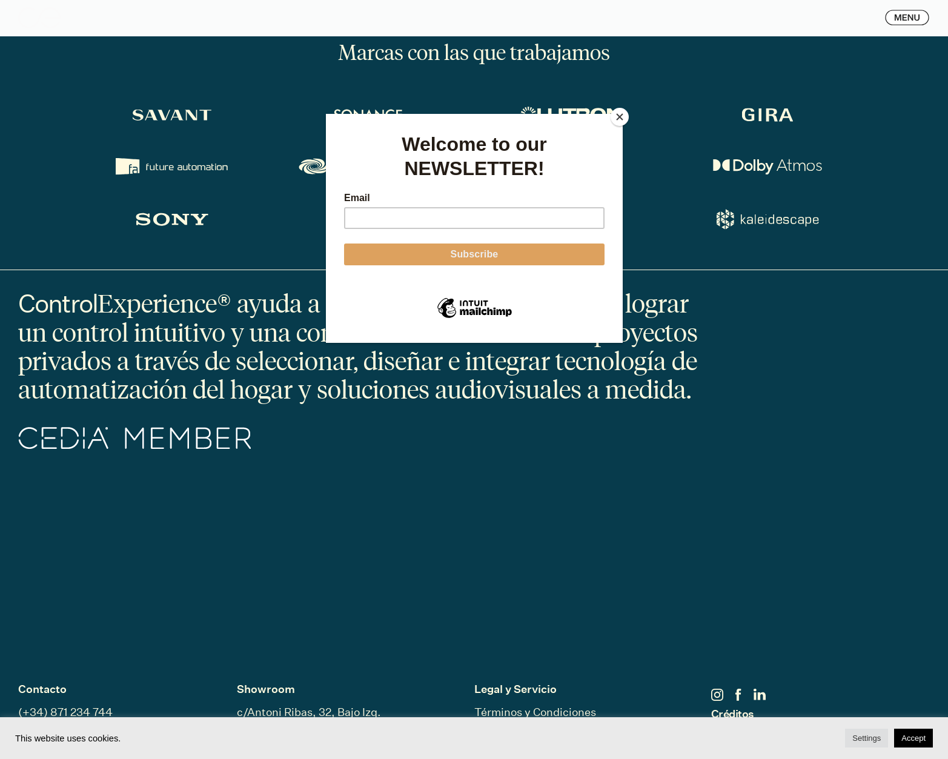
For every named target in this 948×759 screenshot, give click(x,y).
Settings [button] (866, 738)
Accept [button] (913, 738)
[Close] (620, 117)
